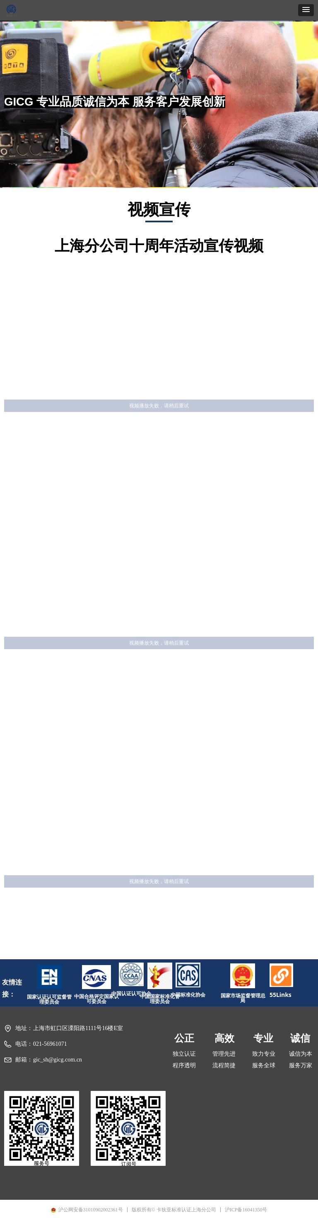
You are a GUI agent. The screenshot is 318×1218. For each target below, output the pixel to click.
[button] (306, 10)
